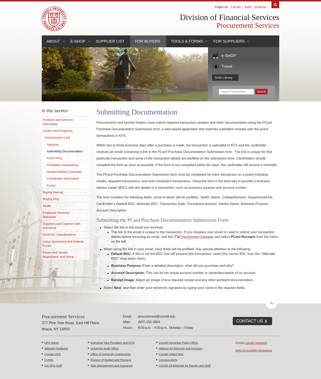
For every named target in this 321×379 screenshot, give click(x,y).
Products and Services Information (58, 122)
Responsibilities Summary (64, 171)
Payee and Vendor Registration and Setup (58, 254)
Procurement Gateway (197, 237)
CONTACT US (249, 321)
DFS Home (51, 342)
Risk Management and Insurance (111, 365)
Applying (53, 144)
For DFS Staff (53, 365)
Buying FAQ (51, 199)
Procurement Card (57, 137)
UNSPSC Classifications (59, 234)
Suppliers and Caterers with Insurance (61, 226)
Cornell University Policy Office (178, 342)
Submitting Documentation (65, 151)
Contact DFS (52, 354)
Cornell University (256, 343)
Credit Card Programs (58, 130)
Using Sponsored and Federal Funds (63, 243)
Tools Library (223, 77)
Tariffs (47, 206)
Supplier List (110, 41)
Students (260, 7)
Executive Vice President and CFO (112, 342)
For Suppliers (229, 41)
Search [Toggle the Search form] (275, 4)
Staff (247, 7)
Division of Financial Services (229, 17)
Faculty (236, 7)
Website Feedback (56, 348)
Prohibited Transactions (63, 165)
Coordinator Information (63, 178)
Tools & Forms (187, 41)
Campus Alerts (168, 360)
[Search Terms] (236, 91)
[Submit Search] (261, 91)
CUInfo (48, 360)
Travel (227, 66)
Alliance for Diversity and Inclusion (180, 348)
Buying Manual (53, 192)
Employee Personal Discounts (56, 214)
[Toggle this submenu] (85, 120)
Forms (51, 185)
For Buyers (147, 41)
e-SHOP (77, 41)
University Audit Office (104, 348)
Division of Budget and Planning (110, 360)
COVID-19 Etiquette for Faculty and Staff (185, 365)
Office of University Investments (110, 354)
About (53, 41)
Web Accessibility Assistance (253, 350)
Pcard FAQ (54, 158)
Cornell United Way (171, 354)
